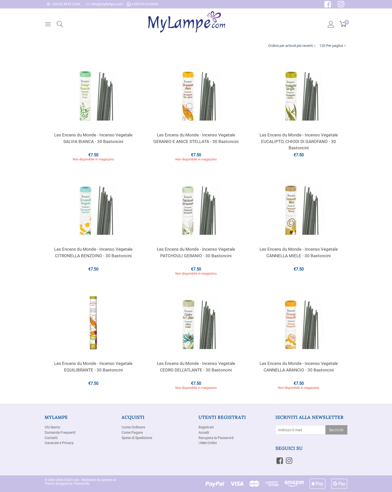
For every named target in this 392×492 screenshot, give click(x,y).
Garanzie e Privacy (59, 443)
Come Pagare (132, 432)
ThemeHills (81, 483)
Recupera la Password (216, 438)
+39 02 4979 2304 (63, 4)
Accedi (204, 432)
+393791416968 (142, 4)
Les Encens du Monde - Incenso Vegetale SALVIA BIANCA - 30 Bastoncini (93, 138)
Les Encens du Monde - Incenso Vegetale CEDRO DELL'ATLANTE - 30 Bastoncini (196, 366)
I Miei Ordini (208, 443)
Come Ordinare (133, 427)
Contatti (51, 438)
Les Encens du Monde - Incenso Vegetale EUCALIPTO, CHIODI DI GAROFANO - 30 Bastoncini (299, 141)
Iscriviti (336, 429)
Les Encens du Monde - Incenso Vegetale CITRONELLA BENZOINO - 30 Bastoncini (93, 252)
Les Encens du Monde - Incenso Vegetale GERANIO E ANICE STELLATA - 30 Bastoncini (196, 138)
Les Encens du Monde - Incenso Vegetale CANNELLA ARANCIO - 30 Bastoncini (299, 366)
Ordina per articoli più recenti (292, 45)
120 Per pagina (332, 45)
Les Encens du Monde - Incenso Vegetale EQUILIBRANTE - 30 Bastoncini (93, 366)
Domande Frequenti (60, 432)
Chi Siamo (52, 427)
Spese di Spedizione (137, 438)
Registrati (206, 427)
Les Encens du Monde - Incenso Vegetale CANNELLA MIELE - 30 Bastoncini (299, 252)
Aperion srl (108, 480)
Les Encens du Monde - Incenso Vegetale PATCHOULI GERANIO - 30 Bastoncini (196, 252)
